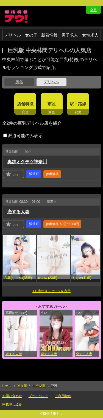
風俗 (19, 82)
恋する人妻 (18, 211)
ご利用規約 (63, 396)
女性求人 (90, 35)
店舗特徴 (25, 103)
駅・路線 (78, 103)
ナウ (8, 386)
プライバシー (38, 396)
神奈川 (22, 386)
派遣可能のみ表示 (23, 135)
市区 (52, 103)
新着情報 (49, 35)
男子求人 (70, 35)
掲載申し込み (12, 404)
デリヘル (12, 35)
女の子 (31, 35)
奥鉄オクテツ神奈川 (27, 161)
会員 (93, 10)
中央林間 (39, 386)
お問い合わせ (12, 396)
